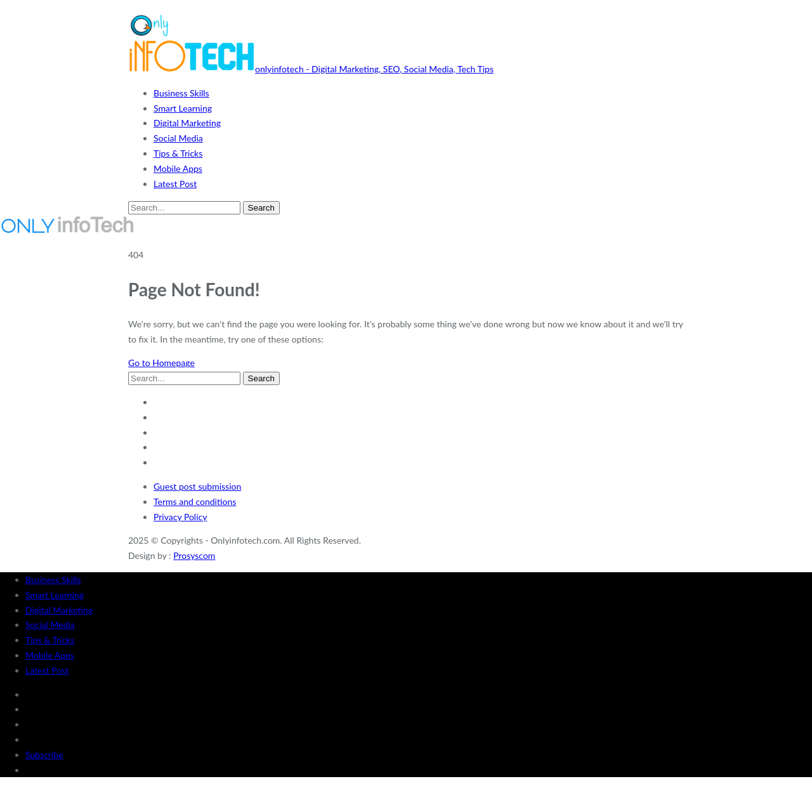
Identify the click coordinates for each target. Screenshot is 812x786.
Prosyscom (194, 555)
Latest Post (175, 183)
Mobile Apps (178, 168)
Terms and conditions (195, 501)
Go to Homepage (161, 362)
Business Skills (181, 93)
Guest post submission (197, 486)
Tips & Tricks (178, 153)
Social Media (178, 138)
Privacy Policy (180, 516)
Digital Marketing (187, 122)
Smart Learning (183, 108)
